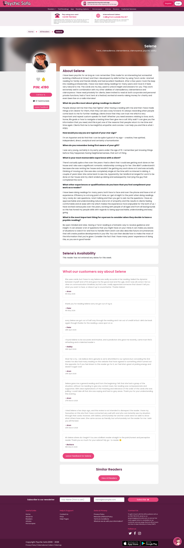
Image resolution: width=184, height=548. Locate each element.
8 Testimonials (41, 101)
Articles (108, 9)
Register (168, 3)
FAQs (62, 517)
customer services (134, 522)
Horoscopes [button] (97, 9)
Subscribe (143, 499)
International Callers (45, 545)
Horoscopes (30, 523)
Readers (29, 519)
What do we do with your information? (108, 521)
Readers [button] (51, 9)
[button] (177, 541)
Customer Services (128, 9)
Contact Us (64, 514)
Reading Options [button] (82, 9)
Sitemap (58, 545)
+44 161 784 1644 (69, 17)
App (72, 9)
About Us (29, 517)
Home (30, 31)
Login (178, 3)
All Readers (44, 31)
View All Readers (109, 478)
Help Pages (64, 519)
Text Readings (63, 9)
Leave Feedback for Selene (78, 456)
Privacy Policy (99, 514)
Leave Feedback (41, 107)
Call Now (41, 95)
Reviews (116, 9)
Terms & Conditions (101, 519)
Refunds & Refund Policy (103, 517)
